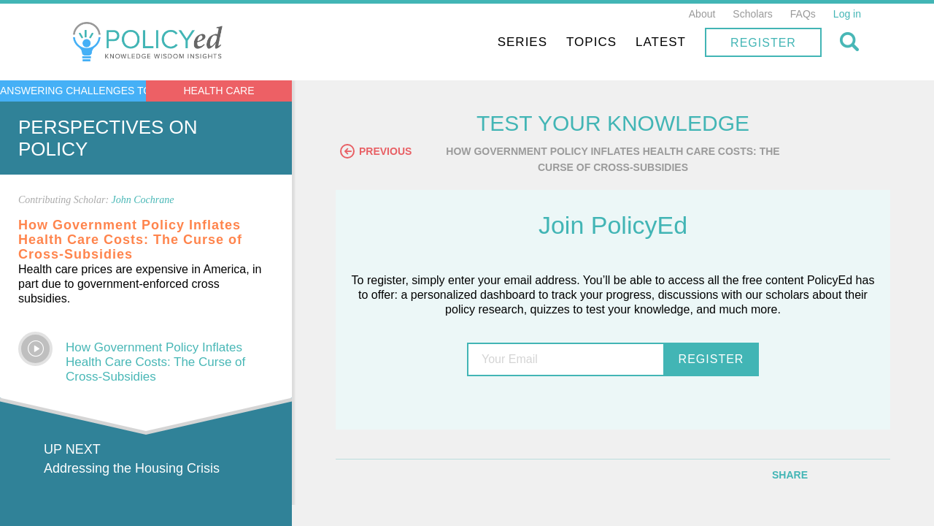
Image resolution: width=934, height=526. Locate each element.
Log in (847, 14)
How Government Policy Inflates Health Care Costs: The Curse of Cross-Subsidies (155, 362)
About (702, 14)
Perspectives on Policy (108, 138)
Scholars (752, 14)
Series (522, 42)
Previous (376, 151)
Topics (591, 42)
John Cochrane (143, 199)
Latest (661, 42)
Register (763, 43)
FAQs (803, 14)
